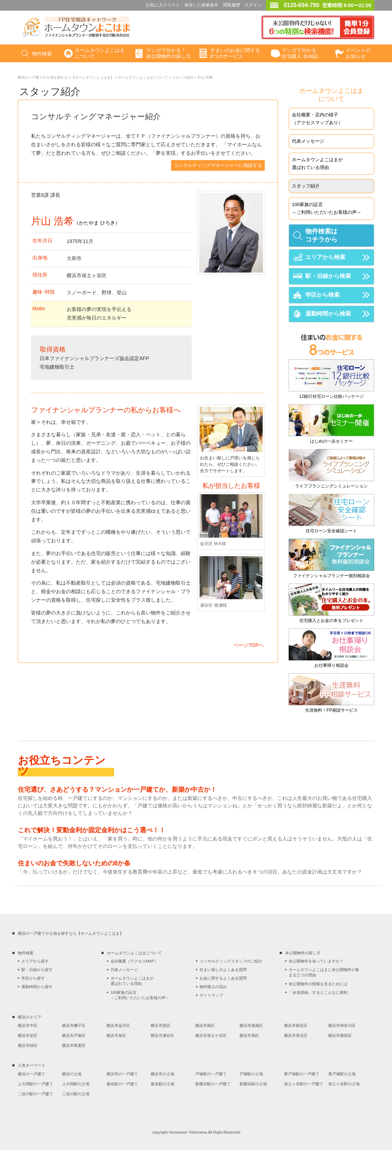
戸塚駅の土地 (251, 1074)
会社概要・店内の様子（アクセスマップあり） (317, 118)
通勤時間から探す (37, 987)
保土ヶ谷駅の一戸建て (303, 1084)
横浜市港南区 (251, 1025)
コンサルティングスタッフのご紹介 (231, 961)
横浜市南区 (205, 1025)
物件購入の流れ (213, 987)
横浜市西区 (160, 1025)
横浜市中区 (27, 1025)
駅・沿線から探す (37, 969)
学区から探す (33, 978)
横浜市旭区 (249, 1035)
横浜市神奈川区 (342, 1025)
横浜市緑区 (27, 1045)
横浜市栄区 (27, 1035)
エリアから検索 (325, 257)
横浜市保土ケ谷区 (211, 1035)
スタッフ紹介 (183, 77)
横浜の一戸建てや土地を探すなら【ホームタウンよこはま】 (66, 77)
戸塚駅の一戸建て (211, 1074)
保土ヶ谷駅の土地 (344, 1084)
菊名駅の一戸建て (122, 1084)
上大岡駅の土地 (75, 1084)
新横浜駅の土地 (253, 1084)
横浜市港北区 (296, 1035)
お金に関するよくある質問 (223, 978)
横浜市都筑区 (340, 1035)
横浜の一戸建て (31, 1074)
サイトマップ (211, 995)
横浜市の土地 (162, 1074)
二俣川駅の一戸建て (35, 1094)
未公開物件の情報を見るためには (318, 984)
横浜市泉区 (116, 1035)
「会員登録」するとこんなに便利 (318, 992)
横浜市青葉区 (74, 1045)
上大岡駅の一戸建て (35, 1084)
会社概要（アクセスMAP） (134, 961)
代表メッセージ (308, 141)
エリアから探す (35, 961)
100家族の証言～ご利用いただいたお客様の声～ (326, 208)
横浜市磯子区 (74, 1025)
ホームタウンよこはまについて (143, 77)
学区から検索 (322, 295)
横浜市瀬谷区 (162, 1035)
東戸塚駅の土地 (342, 1074)
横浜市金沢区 (118, 1025)
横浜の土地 (72, 1074)
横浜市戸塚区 (74, 1035)
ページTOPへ (248, 645)
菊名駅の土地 (162, 1084)
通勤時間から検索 (328, 314)
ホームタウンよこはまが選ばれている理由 (317, 163)
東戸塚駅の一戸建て (301, 1074)
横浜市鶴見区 (296, 1025)
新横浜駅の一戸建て (213, 1084)
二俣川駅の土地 (75, 1094)
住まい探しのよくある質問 (223, 969)
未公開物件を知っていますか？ (316, 961)
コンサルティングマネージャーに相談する (218, 165)
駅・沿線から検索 (328, 276)
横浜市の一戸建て (122, 1074)
